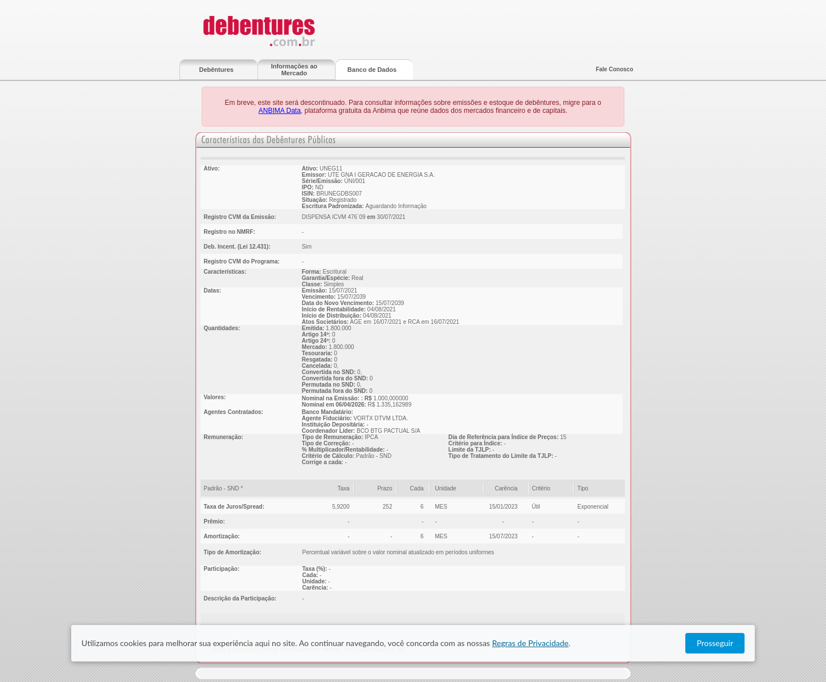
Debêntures (216, 69)
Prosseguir (715, 643)
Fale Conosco (614, 69)
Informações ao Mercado (294, 69)
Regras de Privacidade (530, 643)
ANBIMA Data (280, 111)
